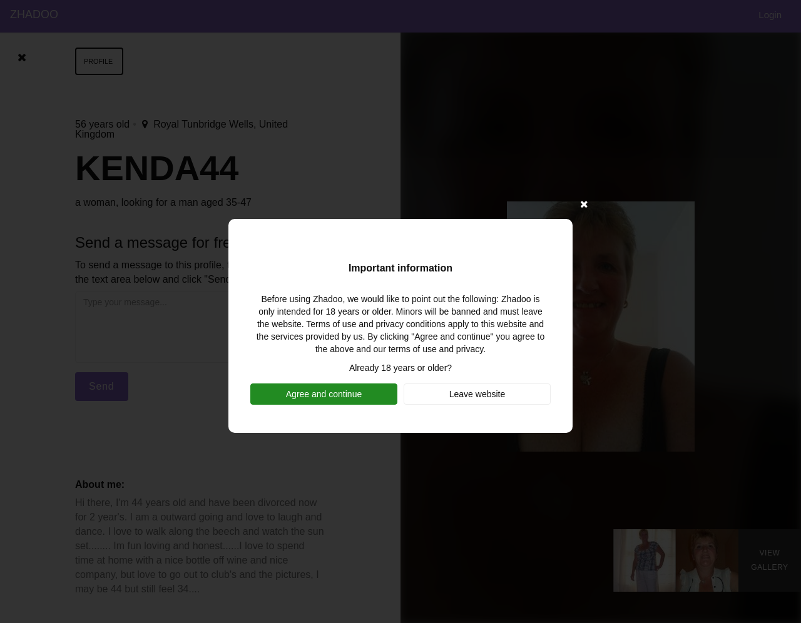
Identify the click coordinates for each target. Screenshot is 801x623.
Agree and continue (324, 394)
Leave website (477, 394)
